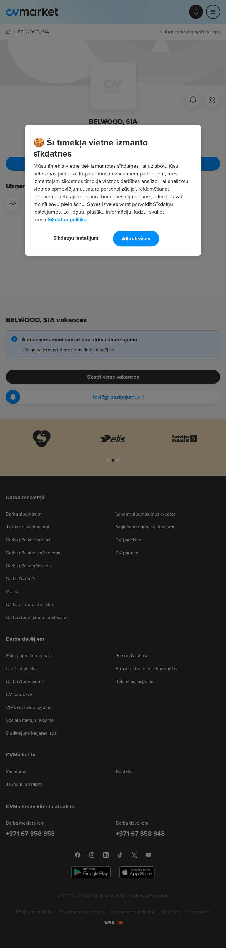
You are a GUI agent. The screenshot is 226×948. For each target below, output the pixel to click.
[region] (113, 190)
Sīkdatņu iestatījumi (76, 237)
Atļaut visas (136, 238)
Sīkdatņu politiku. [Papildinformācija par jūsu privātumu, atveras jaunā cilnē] (68, 219)
